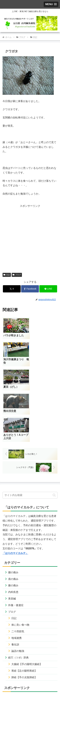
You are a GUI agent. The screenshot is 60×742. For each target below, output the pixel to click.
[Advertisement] (30, 238)
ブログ (17, 275)
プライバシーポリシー (44, 727)
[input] (30, 447)
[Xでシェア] (12, 288)
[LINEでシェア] (48, 288)
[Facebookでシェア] (30, 288)
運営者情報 (15, 727)
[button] (54, 447)
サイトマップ (30, 731)
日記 (7, 275)
